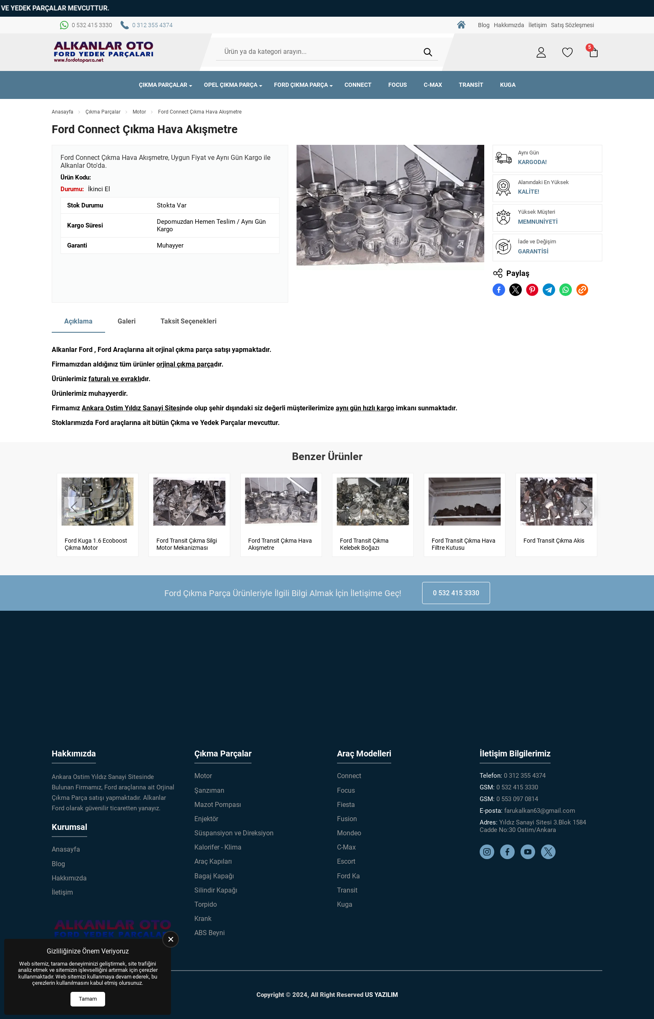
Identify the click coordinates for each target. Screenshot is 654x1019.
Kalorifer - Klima (217, 847)
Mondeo (349, 833)
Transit (471, 84)
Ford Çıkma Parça (301, 84)
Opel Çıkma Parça (230, 84)
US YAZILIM (381, 995)
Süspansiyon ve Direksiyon (234, 833)
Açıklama (78, 321)
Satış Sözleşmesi (572, 25)
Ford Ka (348, 876)
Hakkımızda (509, 25)
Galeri (127, 321)
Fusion (347, 819)
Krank (202, 919)
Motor (139, 112)
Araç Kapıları (213, 861)
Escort (346, 861)
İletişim (537, 25)
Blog (484, 25)
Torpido (205, 904)
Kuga (508, 84)
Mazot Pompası (217, 805)
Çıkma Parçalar (163, 84)
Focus (397, 84)
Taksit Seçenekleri (188, 321)
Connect (358, 84)
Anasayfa (62, 112)
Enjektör (206, 819)
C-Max (433, 84)
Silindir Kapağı (215, 890)
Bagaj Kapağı (214, 876)
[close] (170, 939)
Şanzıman (209, 790)
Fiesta (346, 805)
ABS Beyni (209, 933)
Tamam (88, 999)
